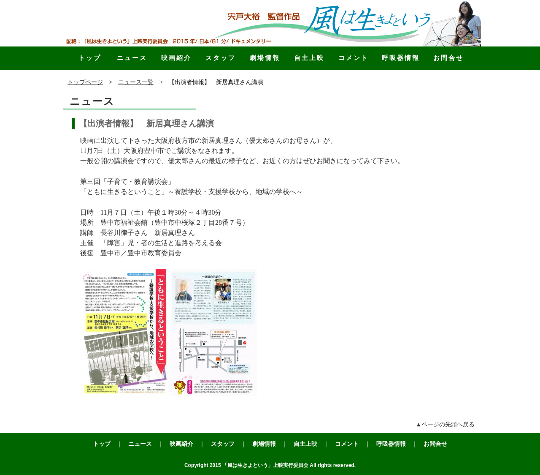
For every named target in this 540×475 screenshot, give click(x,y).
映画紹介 (176, 57)
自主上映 (309, 57)
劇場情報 (265, 57)
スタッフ (220, 57)
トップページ (85, 82)
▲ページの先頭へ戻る (445, 424)
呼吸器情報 (401, 57)
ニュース (132, 57)
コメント (353, 57)
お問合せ (448, 57)
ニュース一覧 (136, 82)
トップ (89, 57)
